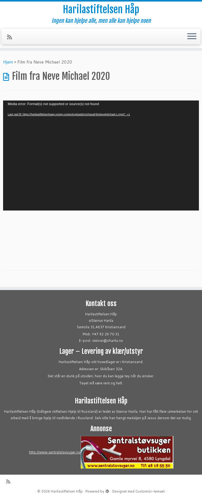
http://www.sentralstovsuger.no (55, 452)
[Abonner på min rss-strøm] (11, 37)
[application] (101, 155)
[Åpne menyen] (191, 36)
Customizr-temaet (150, 491)
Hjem (8, 62)
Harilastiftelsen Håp (101, 9)
